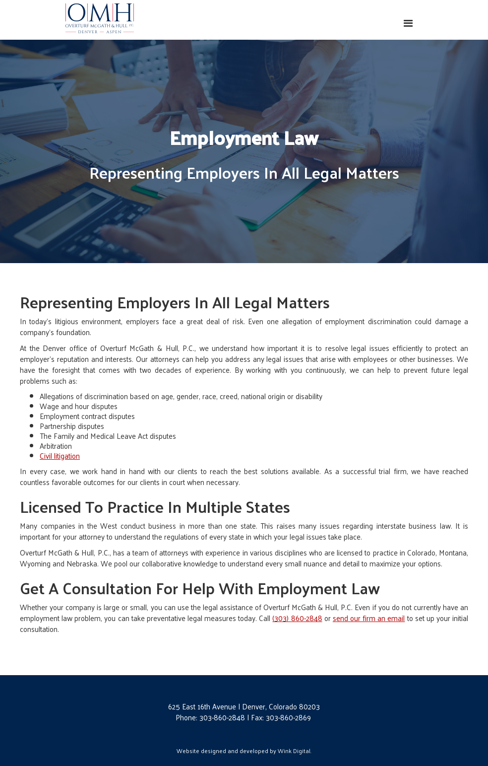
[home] (99, 18)
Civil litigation (60, 455)
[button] (408, 23)
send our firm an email (369, 618)
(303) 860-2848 (297, 618)
